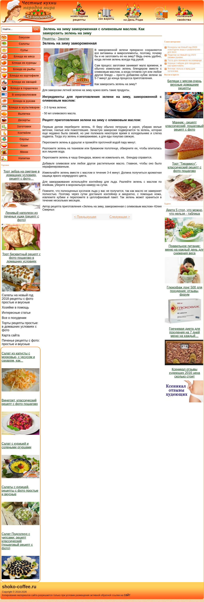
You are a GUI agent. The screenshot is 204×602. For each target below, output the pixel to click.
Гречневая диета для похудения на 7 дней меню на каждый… (184, 332)
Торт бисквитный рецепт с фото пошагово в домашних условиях (21, 257)
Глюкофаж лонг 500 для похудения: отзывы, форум (184, 291)
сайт (127, 595)
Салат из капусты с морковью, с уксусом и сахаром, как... (18, 357)
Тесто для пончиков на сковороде (185, 60)
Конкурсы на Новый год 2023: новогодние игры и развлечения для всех (184, 49)
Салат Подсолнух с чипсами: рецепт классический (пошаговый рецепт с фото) (17, 541)
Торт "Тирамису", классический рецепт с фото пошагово (184, 167)
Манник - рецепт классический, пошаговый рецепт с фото (184, 126)
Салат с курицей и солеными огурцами (16, 445)
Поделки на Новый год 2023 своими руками (182, 56)
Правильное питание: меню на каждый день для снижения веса (184, 249)
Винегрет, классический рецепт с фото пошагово (20, 402)
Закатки (63, 38)
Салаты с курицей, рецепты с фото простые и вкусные (20, 490)
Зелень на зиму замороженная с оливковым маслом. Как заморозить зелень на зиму (93, 31)
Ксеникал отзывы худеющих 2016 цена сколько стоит (184, 373)
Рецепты (49, 38)
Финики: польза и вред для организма (181, 69)
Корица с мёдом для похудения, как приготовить (184, 64)
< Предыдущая (85, 216)
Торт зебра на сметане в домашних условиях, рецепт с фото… (21, 175)
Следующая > (119, 216)
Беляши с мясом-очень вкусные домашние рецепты (184, 84)
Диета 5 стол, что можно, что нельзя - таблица (184, 211)
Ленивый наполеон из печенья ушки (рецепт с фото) (21, 216)
